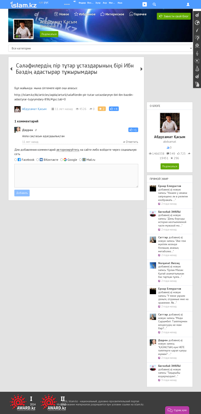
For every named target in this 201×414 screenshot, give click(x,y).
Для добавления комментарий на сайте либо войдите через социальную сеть (75, 152)
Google (72, 159)
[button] (114, 108)
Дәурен (27, 130)
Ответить (130, 142)
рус (46, 2)
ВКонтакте (51, 159)
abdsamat (169, 141)
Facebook (28, 159)
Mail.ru (90, 159)
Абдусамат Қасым (30, 109)
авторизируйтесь (67, 150)
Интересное (114, 14)
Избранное (87, 14)
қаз (41, 2)
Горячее (140, 14)
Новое (64, 14)
